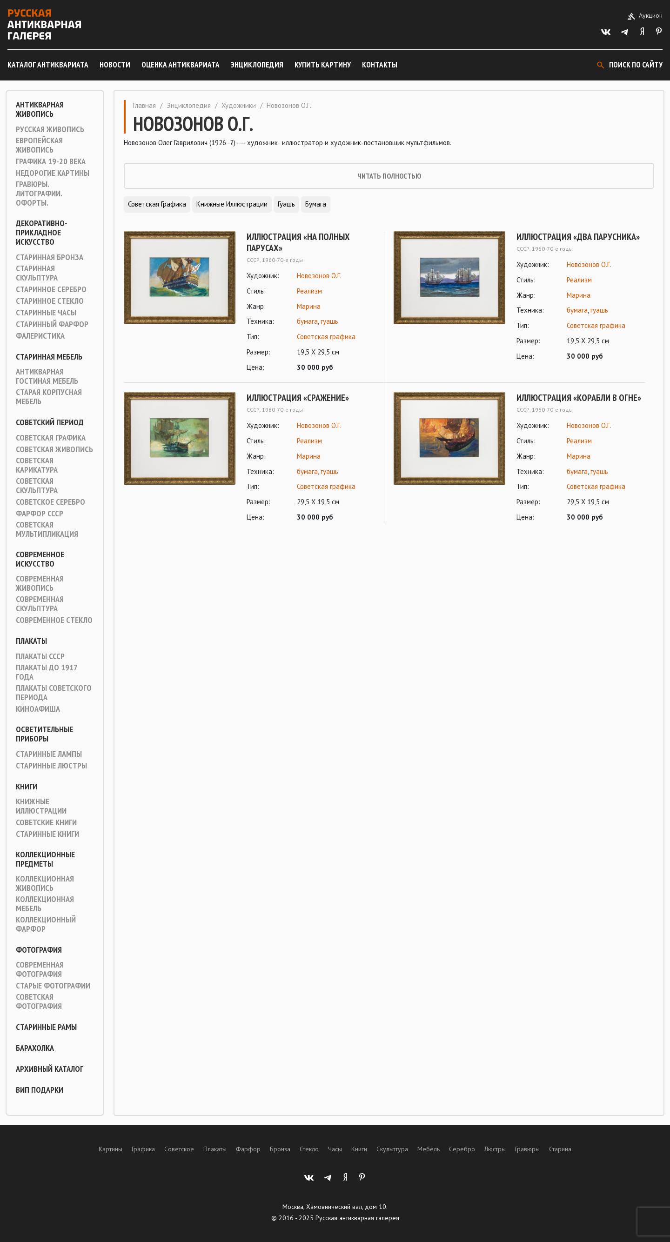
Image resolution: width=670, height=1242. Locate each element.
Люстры (495, 1149)
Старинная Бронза (49, 257)
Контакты (379, 65)
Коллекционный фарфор (46, 924)
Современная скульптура (40, 603)
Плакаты (31, 641)
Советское (179, 1149)
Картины (110, 1149)
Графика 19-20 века (51, 161)
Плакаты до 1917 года (46, 672)
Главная (144, 105)
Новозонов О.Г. (319, 275)
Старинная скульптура (37, 273)
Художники (238, 105)
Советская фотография (39, 1001)
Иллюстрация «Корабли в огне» (578, 397)
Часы (335, 1149)
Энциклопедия (257, 65)
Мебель (428, 1149)
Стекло (309, 1149)
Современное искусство (40, 559)
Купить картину (323, 65)
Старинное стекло (50, 301)
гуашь (329, 321)
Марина (309, 306)
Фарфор (248, 1149)
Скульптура (392, 1149)
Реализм (309, 291)
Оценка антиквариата (180, 65)
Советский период (50, 422)
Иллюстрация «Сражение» (298, 397)
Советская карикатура (37, 465)
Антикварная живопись (40, 109)
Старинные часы (46, 312)
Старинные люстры (51, 765)
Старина (560, 1149)
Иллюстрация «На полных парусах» (298, 242)
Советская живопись (54, 449)
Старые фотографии (53, 985)
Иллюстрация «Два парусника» (578, 236)
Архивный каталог (49, 1069)
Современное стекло (54, 620)
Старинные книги (47, 834)
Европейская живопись (39, 145)
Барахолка (35, 1048)
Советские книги (46, 822)
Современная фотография (40, 969)
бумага (307, 321)
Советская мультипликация (47, 529)
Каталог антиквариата (47, 65)
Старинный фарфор (52, 324)
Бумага (315, 204)
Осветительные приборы (44, 734)
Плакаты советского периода (54, 692)
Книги (26, 786)
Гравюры (527, 1149)
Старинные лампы (49, 754)
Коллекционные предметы (45, 859)
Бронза (280, 1149)
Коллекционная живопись (45, 883)
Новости (115, 65)
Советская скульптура (37, 485)
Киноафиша (38, 709)
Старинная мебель (49, 356)
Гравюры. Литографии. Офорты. (39, 193)
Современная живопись (40, 583)
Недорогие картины (52, 173)
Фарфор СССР (39, 513)
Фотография (39, 950)
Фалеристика (40, 336)
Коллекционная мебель (45, 904)
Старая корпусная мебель (49, 396)
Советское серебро (50, 502)
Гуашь (286, 204)
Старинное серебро (51, 289)
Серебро (462, 1149)
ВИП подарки (39, 1090)
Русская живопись (50, 129)
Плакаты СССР (40, 656)
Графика (143, 1149)
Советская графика (51, 437)
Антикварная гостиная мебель (47, 376)
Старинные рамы (46, 1027)
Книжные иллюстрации (41, 806)
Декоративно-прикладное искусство (41, 233)
